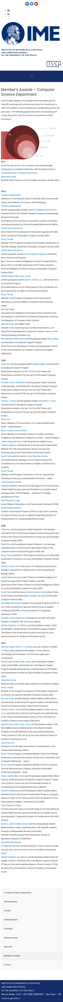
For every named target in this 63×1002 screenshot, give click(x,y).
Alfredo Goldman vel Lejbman (14, 857)
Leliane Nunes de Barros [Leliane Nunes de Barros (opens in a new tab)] (12, 441)
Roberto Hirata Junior (11, 566)
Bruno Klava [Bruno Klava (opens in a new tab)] (53, 339)
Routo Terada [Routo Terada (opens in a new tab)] (7, 471)
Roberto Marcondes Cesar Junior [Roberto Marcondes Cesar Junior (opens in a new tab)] (16, 661)
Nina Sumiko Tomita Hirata (13, 339)
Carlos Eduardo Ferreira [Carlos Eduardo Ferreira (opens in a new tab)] (37, 456)
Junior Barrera (7, 743)
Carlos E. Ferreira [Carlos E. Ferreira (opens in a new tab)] (8, 401)
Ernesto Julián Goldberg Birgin (14, 824)
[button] (31, 76)
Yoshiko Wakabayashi (11, 195)
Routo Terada (7, 239)
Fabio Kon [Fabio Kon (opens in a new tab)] (5, 364)
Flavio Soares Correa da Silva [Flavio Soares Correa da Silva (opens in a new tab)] (14, 430)
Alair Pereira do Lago (10, 500)
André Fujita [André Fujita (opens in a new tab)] (6, 456)
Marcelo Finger (7, 309)
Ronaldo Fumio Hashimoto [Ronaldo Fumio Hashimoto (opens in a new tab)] (13, 382)
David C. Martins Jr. (33, 280)
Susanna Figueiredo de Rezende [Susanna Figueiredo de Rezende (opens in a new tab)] (42, 210)
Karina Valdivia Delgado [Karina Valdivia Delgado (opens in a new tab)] (35, 254)
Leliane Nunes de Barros (12, 250)
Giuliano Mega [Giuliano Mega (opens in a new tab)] (39, 364)
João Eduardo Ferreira (11, 805)
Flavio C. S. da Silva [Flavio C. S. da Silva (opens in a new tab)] (23, 647)
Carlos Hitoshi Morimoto (12, 228)
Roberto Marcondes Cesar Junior (16, 276)
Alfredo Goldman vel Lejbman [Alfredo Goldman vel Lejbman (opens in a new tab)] (14, 625)
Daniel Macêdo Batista (11, 165)
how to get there (10, 998)
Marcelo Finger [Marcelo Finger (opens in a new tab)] (7, 647)
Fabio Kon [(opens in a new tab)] (5, 544)
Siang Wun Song (8, 176)
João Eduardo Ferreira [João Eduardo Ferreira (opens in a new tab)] (11, 482)
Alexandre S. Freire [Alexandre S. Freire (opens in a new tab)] (47, 401)
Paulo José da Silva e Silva (13, 776)
